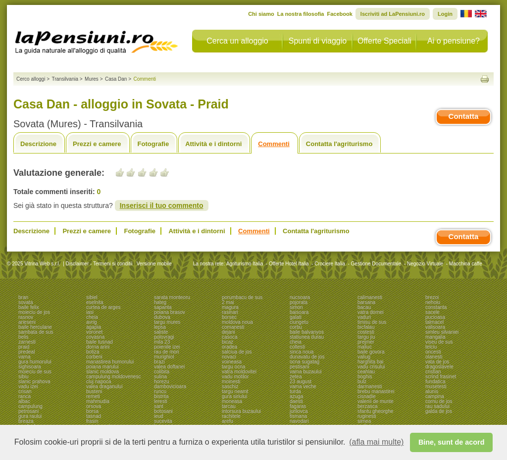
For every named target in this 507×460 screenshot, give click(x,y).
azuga (296, 396)
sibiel (92, 297)
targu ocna (233, 366)
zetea (296, 376)
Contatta (464, 116)
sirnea (364, 421)
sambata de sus (35, 332)
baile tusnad (99, 342)
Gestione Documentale (376, 263)
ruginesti (366, 416)
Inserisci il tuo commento (161, 205)
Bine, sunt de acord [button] (451, 442)
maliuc (364, 347)
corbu (296, 327)
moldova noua (237, 322)
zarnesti (27, 342)
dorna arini (97, 347)
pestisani (299, 366)
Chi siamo (261, 14)
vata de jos (437, 361)
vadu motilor (235, 376)
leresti (160, 401)
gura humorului (34, 361)
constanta (436, 307)
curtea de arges (103, 307)
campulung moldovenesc (113, 376)
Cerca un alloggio (237, 41)
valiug (363, 356)
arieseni (27, 322)
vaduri (364, 317)
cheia (92, 317)
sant (158, 406)
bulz (361, 381)
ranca (24, 396)
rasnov (25, 317)
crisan (25, 391)
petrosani (28, 411)
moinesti (231, 381)
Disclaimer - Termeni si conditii (99, 263)
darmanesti (369, 386)
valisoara (435, 327)
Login (445, 14)
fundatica (435, 381)
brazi (159, 361)
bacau (364, 307)
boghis (364, 376)
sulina (160, 376)
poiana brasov (169, 312)
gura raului (30, 416)
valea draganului (104, 386)
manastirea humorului (110, 361)
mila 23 (162, 342)
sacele (432, 312)
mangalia (435, 337)
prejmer (365, 342)
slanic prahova (34, 381)
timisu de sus (371, 322)
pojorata (298, 302)
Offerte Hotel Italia (288, 263)
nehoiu (432, 302)
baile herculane (35, 327)
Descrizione (38, 144)
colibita (161, 371)
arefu (227, 421)
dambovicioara (170, 386)
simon (296, 307)
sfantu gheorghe (375, 411)
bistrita (161, 396)
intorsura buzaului (241, 411)
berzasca (367, 406)
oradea (229, 347)
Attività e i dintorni (213, 144)
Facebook (339, 14)
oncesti (433, 352)
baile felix (28, 307)
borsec (229, 317)
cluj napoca (98, 381)
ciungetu (299, 322)
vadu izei (28, 386)
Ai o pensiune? (453, 41)
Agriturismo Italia (244, 263)
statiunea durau (307, 337)
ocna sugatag (304, 361)
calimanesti (369, 297)
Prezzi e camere (97, 144)
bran (23, 297)
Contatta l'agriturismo (339, 144)
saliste (161, 332)
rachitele (231, 416)
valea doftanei (169, 366)
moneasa (232, 401)
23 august (300, 381)
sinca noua (301, 352)
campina (434, 396)
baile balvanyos (307, 332)
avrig (91, 322)
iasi (90, 312)
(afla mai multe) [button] (376, 442)
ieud (158, 416)
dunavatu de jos (307, 356)
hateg (160, 302)
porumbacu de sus (242, 297)
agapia (93, 327)
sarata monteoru (172, 297)
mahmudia (97, 401)
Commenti (274, 144)
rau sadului (437, 406)
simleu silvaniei (441, 332)
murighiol (164, 356)
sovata (25, 302)
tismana (298, 416)
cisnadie (366, 396)
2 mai (228, 302)
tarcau (229, 406)
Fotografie (153, 144)
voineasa (232, 361)
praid (23, 347)
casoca (230, 337)
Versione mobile (153, 263)
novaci (229, 356)
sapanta (163, 307)
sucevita (163, 421)
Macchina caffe (465, 263)
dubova (162, 317)
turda (295, 391)
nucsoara (300, 297)
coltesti (297, 347)
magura (230, 307)
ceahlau (366, 371)
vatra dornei (370, 312)
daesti (296, 401)
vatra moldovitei (239, 371)
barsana (366, 302)
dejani (228, 332)
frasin (92, 421)
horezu (161, 381)
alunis (431, 391)
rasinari (230, 312)
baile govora (370, 352)
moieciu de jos (34, 312)
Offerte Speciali (384, 41)
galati (296, 317)
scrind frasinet (440, 376)
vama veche (303, 386)
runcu (160, 391)
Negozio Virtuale (425, 263)
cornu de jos (438, 401)
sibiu (23, 376)
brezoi (432, 297)
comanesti (233, 327)
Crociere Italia (329, 263)
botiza (93, 352)
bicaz (227, 342)
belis (23, 337)
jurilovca (299, 411)
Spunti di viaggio (318, 41)
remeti (93, 396)
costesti (365, 332)
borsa (92, 411)
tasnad (93, 416)
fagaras (298, 406)
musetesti (436, 386)
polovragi (164, 337)
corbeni (94, 356)
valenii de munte (375, 401)
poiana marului (102, 366)
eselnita (94, 302)
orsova (93, 406)
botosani (163, 411)
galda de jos (438, 411)
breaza (26, 421)
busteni (94, 391)
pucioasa (435, 317)
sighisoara (29, 366)
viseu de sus (439, 342)
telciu (431, 347)
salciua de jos (237, 352)
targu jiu (366, 337)
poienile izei (167, 347)
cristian (433, 371)
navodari (299, 421)
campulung (30, 406)
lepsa (160, 327)
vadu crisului (371, 366)
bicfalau (365, 327)
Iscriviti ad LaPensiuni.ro (392, 14)
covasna (95, 337)
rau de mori (166, 352)
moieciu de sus (34, 371)
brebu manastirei (375, 391)
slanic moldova (102, 371)
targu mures (167, 322)
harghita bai (370, 361)
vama (24, 356)
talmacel (434, 322)
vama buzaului (305, 371)
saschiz (230, 386)
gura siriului (234, 396)
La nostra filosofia (300, 14)
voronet (94, 332)
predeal (26, 352)
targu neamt (235, 391)
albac (24, 401)
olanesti (433, 356)
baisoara (299, 312)
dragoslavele (439, 366)
